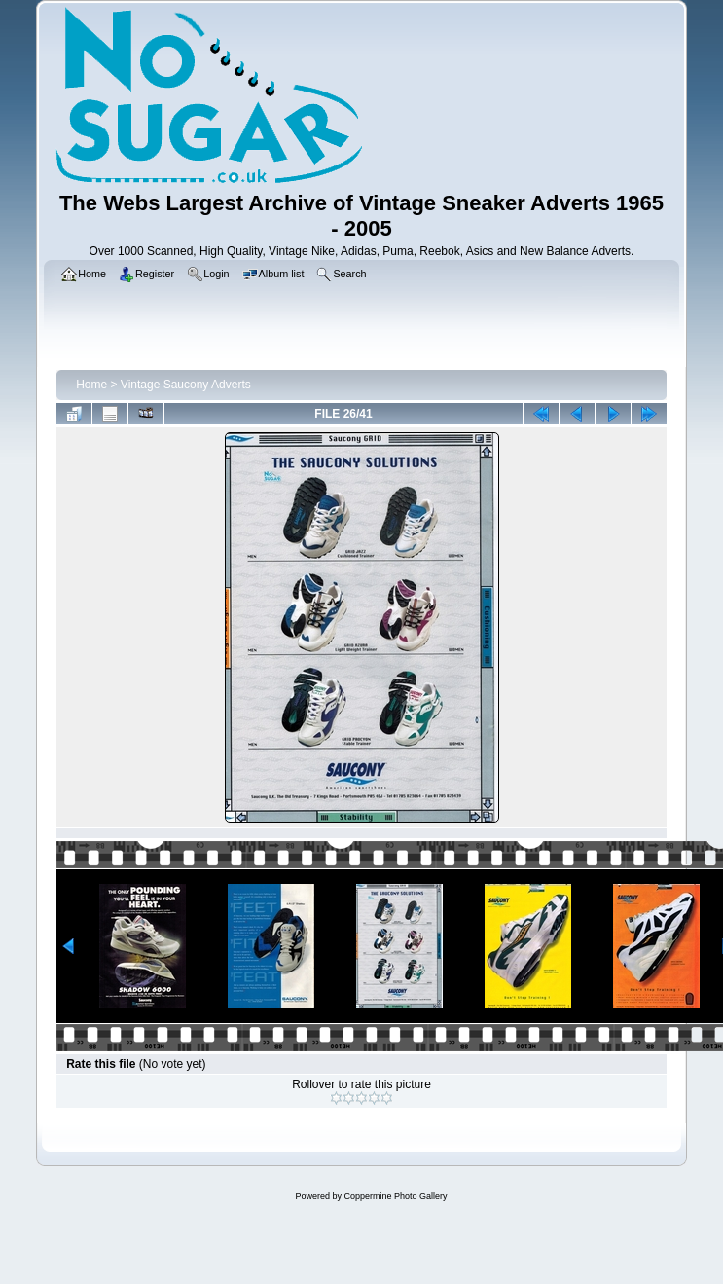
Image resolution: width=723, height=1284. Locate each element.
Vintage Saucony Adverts (186, 384)
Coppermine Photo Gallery (395, 1196)
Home (91, 384)
